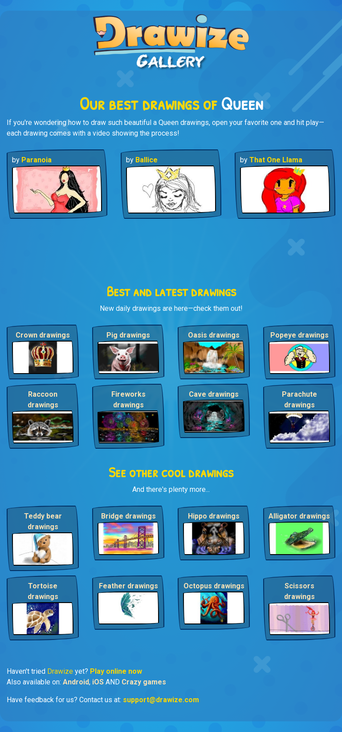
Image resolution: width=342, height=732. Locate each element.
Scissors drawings (299, 591)
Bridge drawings (128, 516)
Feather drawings (128, 586)
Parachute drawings (299, 399)
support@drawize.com (161, 700)
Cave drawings (214, 394)
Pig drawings (128, 335)
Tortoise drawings (43, 591)
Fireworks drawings (128, 399)
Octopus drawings (213, 586)
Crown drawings (43, 335)
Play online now (116, 671)
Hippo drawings (214, 516)
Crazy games (144, 682)
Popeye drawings (299, 335)
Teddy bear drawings (43, 521)
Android (76, 682)
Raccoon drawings (43, 399)
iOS (98, 682)
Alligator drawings (299, 516)
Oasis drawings (214, 335)
